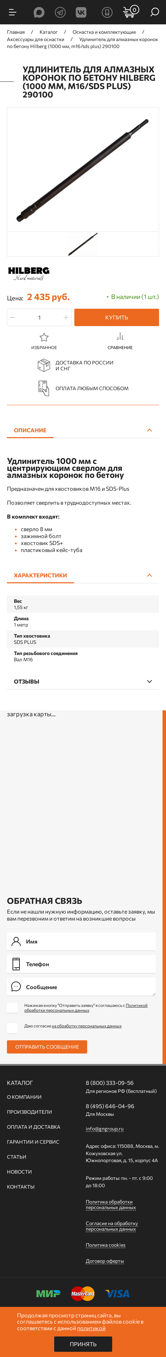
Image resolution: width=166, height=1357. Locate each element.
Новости (19, 1171)
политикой (91, 1328)
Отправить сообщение (47, 1047)
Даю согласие (73, 1025)
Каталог (20, 1083)
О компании (24, 1097)
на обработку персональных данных (87, 1025)
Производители (29, 1112)
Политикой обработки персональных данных (86, 1007)
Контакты (20, 1186)
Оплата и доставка (33, 1127)
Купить (116, 317)
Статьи (16, 1156)
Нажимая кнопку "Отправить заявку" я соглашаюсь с (86, 1007)
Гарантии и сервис (33, 1141)
